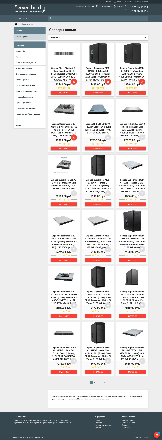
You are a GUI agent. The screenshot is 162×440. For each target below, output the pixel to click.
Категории (22, 18)
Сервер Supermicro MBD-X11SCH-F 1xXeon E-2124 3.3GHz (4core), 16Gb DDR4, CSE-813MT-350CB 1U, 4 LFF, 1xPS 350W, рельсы (64, 242)
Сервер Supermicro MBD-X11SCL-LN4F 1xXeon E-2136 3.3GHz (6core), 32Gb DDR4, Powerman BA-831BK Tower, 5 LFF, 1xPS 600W (98, 297)
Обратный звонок (105, 6)
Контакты (128, 2)
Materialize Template (142, 437)
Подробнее (64, 92)
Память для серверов (23, 68)
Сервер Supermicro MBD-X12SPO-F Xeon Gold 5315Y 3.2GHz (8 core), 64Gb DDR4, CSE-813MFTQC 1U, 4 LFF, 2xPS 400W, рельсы (64, 130)
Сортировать (55, 37)
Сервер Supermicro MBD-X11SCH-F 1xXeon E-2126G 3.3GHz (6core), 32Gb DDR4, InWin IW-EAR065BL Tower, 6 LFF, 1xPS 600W (132, 242)
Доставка (118, 2)
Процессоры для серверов (25, 74)
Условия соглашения (103, 425)
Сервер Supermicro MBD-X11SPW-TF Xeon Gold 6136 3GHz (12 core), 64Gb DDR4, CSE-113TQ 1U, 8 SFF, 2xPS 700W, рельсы (132, 353)
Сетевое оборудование (24, 97)
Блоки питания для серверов (26, 91)
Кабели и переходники (23, 120)
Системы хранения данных (25, 63)
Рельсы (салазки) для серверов (27, 114)
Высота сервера (21, 37)
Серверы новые (21, 57)
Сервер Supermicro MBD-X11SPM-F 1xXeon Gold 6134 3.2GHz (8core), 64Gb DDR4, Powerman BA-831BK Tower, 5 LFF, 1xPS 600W (98, 353)
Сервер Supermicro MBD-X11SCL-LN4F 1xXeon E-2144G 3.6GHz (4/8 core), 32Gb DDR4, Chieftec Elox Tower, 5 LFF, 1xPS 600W (132, 297)
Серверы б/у (20, 51)
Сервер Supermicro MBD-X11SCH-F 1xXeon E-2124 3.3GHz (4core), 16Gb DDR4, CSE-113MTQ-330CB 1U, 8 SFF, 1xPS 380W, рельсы (132, 186)
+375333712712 (136, 11)
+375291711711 (136, 7)
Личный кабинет (141, 2)
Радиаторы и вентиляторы (25, 108)
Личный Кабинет (128, 420)
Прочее (18, 126)
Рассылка (126, 428)
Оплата (108, 2)
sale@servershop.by (83, 6)
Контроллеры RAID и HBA (25, 86)
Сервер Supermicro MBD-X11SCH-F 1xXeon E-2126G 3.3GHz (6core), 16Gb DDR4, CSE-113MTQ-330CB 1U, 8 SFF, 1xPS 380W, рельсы (98, 242)
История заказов (128, 423)
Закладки (125, 425)
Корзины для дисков (23, 103)
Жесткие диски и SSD (23, 80)
